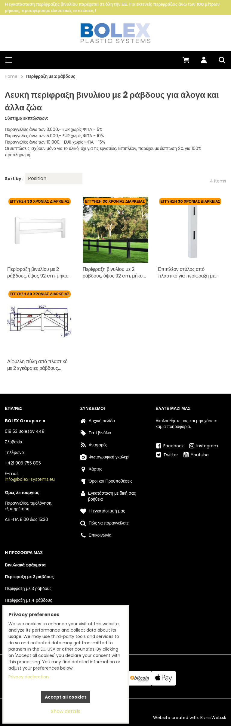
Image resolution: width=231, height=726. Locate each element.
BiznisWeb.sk (213, 718)
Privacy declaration (28, 677)
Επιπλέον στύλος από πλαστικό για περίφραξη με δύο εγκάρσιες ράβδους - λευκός (186, 277)
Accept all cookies (66, 697)
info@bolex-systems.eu (30, 479)
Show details (65, 711)
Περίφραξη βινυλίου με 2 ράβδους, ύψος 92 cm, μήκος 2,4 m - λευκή (38, 274)
